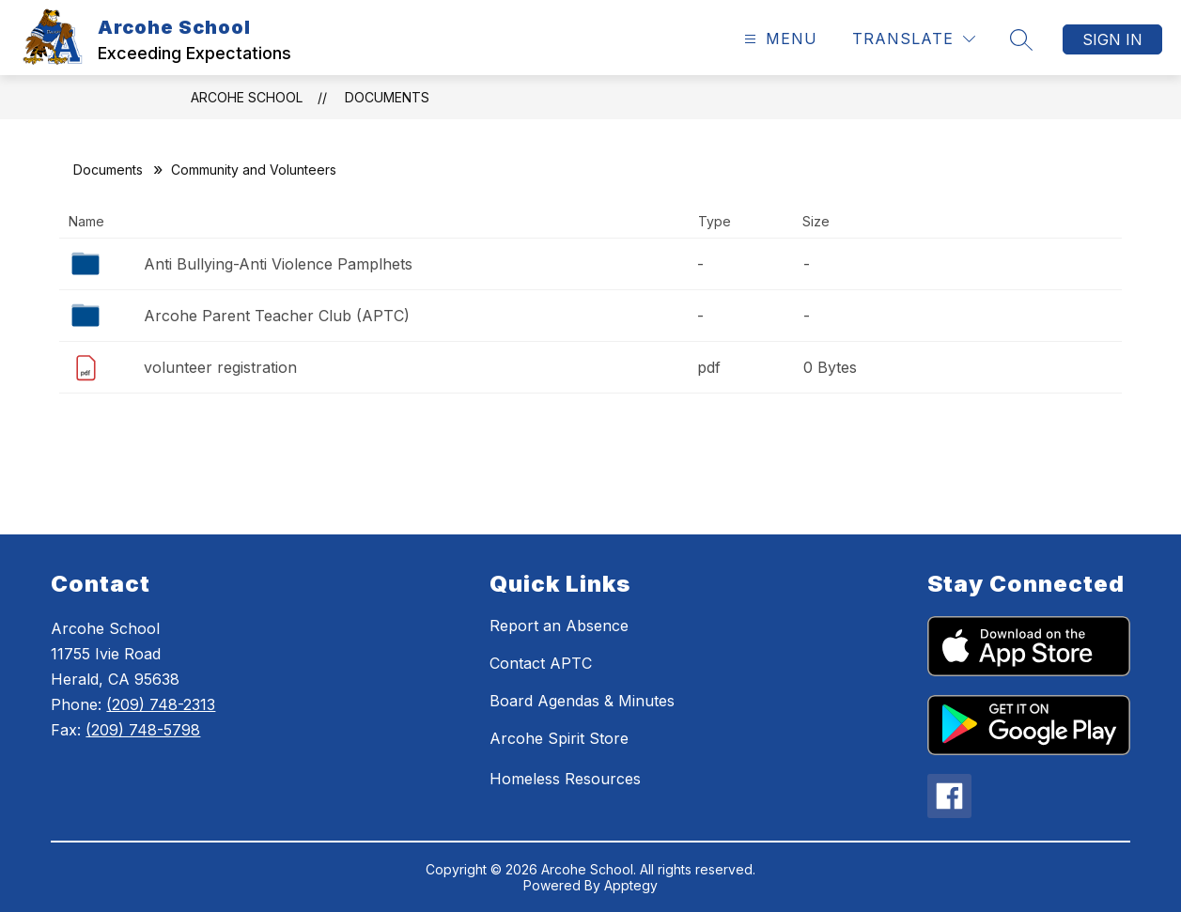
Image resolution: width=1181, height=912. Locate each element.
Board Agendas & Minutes (582, 700)
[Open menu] (778, 39)
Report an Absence (559, 625)
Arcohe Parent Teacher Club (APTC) (277, 315)
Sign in (1112, 39)
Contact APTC (540, 663)
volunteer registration (220, 367)
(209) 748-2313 (160, 704)
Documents (387, 97)
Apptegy (631, 885)
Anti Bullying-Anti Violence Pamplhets (278, 264)
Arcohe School (247, 97)
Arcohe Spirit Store (559, 738)
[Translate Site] (913, 39)
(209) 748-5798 (142, 729)
